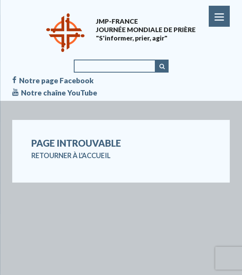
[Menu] (219, 16)
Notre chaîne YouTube (54, 93)
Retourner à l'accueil (70, 155)
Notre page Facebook (53, 80)
